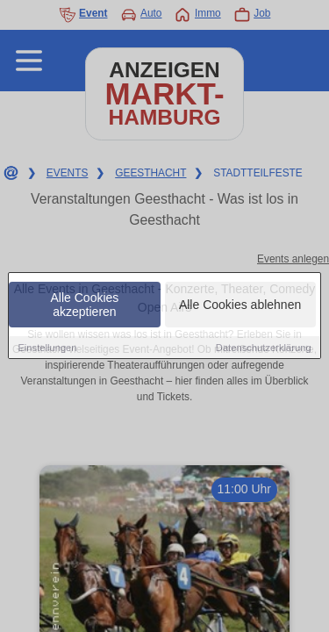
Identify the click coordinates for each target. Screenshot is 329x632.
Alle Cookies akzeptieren (85, 305)
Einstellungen (47, 347)
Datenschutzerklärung (263, 347)
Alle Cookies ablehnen (240, 305)
